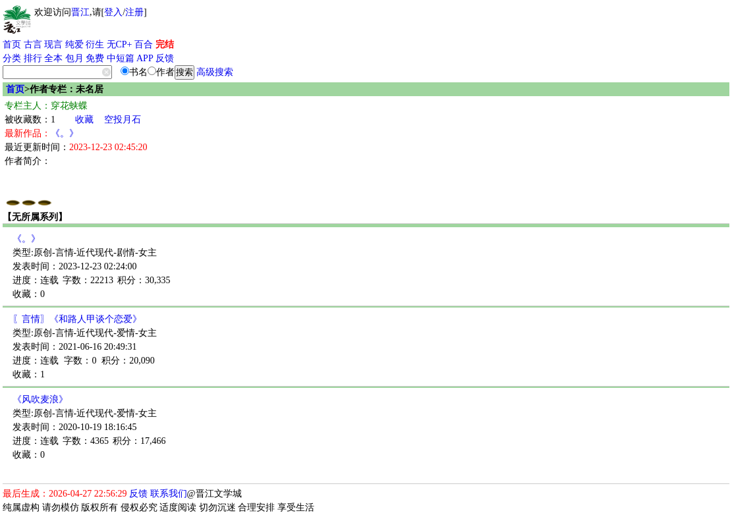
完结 (164, 44)
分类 (12, 58)
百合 (143, 44)
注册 (134, 12)
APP (145, 58)
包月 (74, 58)
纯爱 (74, 44)
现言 (53, 44)
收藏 (84, 119)
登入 (113, 12)
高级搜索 (214, 72)
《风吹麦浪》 (40, 399)
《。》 (64, 133)
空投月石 (122, 119)
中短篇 (120, 58)
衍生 (95, 44)
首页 (12, 44)
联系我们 (168, 494)
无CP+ (119, 44)
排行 (33, 58)
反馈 (164, 58)
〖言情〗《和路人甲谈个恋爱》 (77, 319)
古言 (33, 44)
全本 (53, 58)
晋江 (80, 12)
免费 (95, 58)
